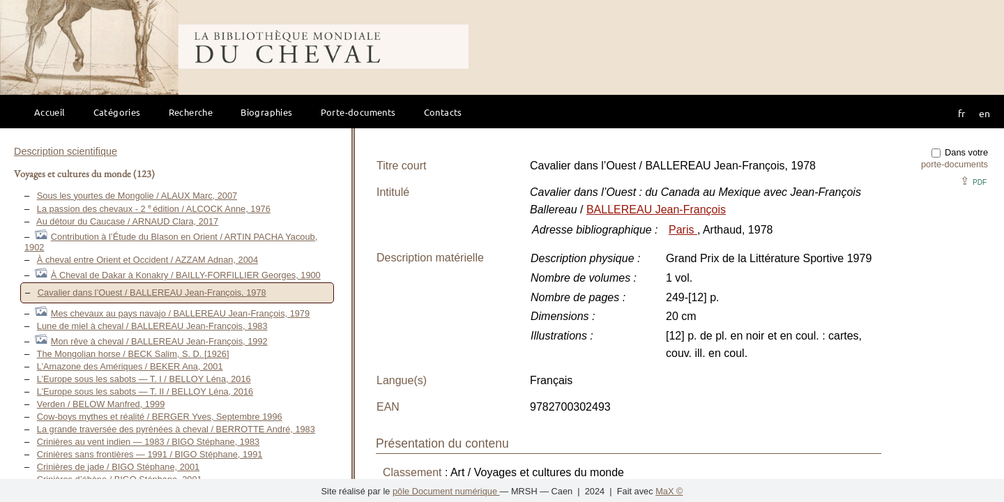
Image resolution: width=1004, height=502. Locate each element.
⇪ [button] (973, 181)
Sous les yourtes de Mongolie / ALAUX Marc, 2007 (137, 195)
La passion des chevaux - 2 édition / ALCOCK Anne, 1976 (154, 209)
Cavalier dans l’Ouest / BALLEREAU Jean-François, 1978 (152, 292)
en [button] (984, 113)
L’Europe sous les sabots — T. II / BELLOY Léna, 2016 (145, 391)
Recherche (191, 112)
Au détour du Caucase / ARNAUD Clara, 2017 (127, 221)
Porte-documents (358, 112)
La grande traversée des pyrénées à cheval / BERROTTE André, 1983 (176, 429)
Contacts (443, 112)
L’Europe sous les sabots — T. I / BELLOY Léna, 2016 (144, 379)
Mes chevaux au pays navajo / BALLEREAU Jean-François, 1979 (180, 313)
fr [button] (961, 113)
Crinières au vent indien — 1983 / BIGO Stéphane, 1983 (148, 441)
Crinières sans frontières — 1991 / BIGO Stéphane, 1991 (150, 454)
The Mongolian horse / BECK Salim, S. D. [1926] (133, 354)
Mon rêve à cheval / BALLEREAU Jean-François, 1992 (159, 341)
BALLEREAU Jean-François (656, 209)
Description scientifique (65, 151)
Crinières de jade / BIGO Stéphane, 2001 (118, 467)
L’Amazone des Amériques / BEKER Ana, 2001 (130, 366)
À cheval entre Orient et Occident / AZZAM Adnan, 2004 (147, 259)
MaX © (669, 491)
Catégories (117, 112)
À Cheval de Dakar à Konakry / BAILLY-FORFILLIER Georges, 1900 (186, 275)
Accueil (50, 112)
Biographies (266, 112)
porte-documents (954, 164)
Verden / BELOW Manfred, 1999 (101, 404)
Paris (683, 230)
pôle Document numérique (446, 491)
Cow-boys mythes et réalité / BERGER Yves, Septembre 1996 (159, 416)
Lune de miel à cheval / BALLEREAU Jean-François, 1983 (152, 326)
